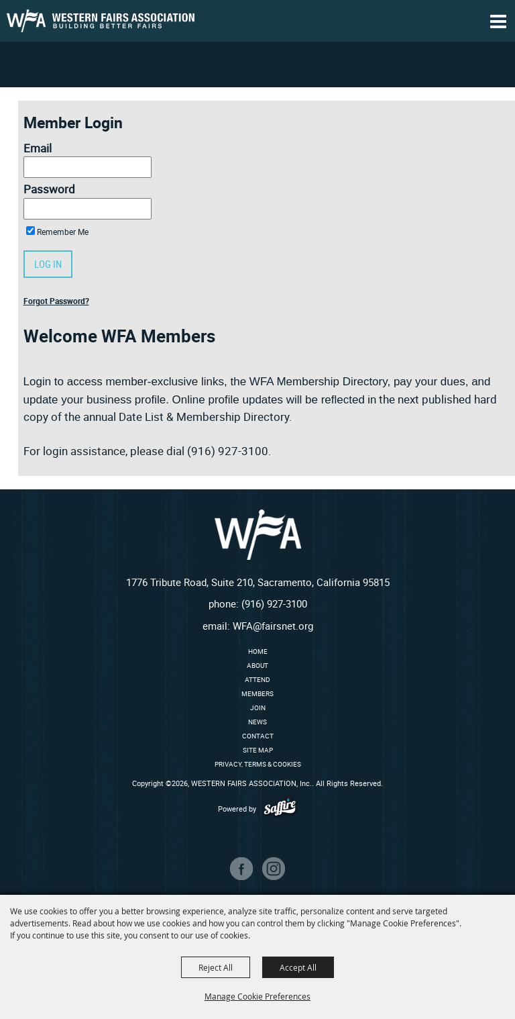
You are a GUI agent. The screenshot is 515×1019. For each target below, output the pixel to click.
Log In (48, 264)
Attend (257, 679)
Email (37, 148)
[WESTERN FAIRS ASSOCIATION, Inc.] (100, 20)
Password (49, 189)
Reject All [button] (215, 967)
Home (258, 651)
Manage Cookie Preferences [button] (257, 996)
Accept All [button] (298, 967)
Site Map (258, 750)
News (257, 721)
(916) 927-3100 (274, 603)
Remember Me (63, 231)
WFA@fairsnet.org (273, 625)
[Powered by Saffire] (280, 809)
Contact (258, 735)
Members (257, 693)
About (257, 665)
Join (258, 707)
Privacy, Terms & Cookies (258, 764)
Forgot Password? (56, 300)
